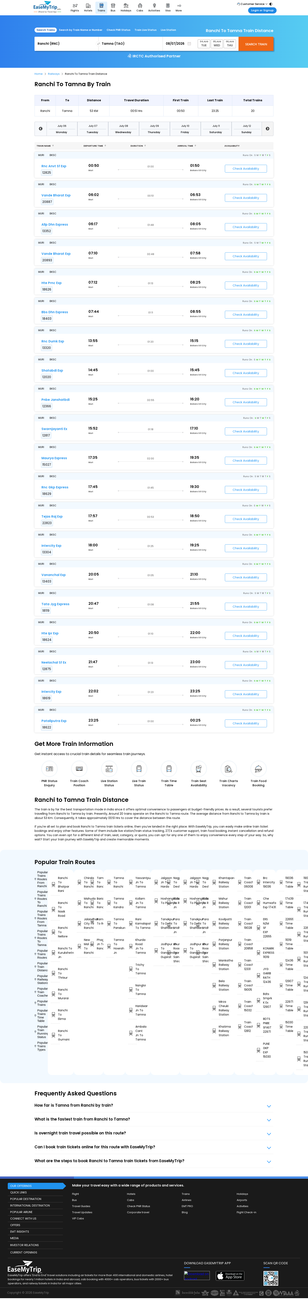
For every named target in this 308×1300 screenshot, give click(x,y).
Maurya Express (54, 458)
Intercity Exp (51, 546)
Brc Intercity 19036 (259, 882)
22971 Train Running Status (299, 1033)
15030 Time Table (281, 1026)
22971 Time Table (281, 1006)
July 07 (92, 126)
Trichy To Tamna (132, 969)
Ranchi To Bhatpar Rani (55, 884)
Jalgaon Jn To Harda (159, 882)
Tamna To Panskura (110, 923)
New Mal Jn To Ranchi (82, 946)
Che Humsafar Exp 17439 (259, 903)
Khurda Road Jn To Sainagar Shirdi (171, 952)
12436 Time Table (281, 964)
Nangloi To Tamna (132, 989)
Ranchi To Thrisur (55, 973)
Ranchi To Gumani (55, 1035)
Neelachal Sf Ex (53, 662)
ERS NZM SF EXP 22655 (259, 927)
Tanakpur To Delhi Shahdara (159, 923)
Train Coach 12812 (240, 1026)
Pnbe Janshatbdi (55, 400)
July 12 (247, 126)
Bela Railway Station (216, 985)
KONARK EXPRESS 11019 (259, 952)
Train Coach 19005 (240, 985)
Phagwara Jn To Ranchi (95, 944)
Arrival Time (186, 145)
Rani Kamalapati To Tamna (132, 923)
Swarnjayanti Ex (54, 429)
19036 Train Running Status (299, 884)
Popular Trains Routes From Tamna (41, 918)
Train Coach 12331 (240, 964)
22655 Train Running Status (299, 934)
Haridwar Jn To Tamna (132, 1010)
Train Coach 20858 (240, 944)
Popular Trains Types (41, 1046)
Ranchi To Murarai (55, 994)
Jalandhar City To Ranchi (82, 923)
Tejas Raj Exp (52, 516)
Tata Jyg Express (55, 604)
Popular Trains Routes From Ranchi (41, 879)
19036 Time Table (281, 882)
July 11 (216, 126)
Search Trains (46, 30)
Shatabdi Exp (52, 370)
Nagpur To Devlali (171, 882)
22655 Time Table (281, 923)
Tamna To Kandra (110, 903)
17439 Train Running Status (299, 909)
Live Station (168, 30)
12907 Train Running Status (299, 1008)
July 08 (123, 126)
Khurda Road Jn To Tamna (132, 946)
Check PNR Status (118, 30)
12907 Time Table (281, 985)
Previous (41, 129)
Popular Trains (41, 1002)
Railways (54, 74)
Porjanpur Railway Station (216, 944)
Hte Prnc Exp (51, 283)
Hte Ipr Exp (50, 633)
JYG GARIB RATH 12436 (259, 975)
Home (39, 74)
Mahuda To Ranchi (82, 903)
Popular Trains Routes (41, 954)
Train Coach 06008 (240, 882)
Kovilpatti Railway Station (216, 923)
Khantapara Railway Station (216, 882)
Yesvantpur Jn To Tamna (132, 882)
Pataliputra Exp (54, 721)
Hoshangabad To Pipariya (159, 901)
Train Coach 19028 (240, 923)
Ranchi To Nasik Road (55, 909)
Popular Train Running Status (41, 1032)
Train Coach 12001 (240, 903)
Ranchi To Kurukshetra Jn (55, 952)
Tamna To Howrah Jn (110, 946)
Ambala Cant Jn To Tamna (132, 1033)
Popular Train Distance (41, 966)
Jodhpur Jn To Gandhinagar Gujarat (159, 950)
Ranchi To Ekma (55, 1014)
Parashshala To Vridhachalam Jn (171, 925)
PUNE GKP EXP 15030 (259, 1050)
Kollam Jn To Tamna (132, 903)
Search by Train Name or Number (80, 30)
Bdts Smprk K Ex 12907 (259, 1000)
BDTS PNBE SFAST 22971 (259, 1025)
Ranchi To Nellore (55, 932)
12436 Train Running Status (299, 984)
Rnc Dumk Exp (52, 341)
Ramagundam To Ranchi (95, 921)
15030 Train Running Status (299, 1058)
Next (268, 129)
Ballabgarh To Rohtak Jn (171, 903)
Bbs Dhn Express (54, 312)
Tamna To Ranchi (95, 882)
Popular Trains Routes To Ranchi (41, 898)
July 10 (185, 126)
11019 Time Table (281, 944)
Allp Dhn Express (54, 224)
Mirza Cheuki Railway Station (216, 1008)
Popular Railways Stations (41, 979)
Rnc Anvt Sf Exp (53, 166)
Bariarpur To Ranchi (95, 903)
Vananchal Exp (53, 575)
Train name (45, 145)
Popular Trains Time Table (41, 1016)
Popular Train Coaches (41, 992)
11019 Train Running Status (299, 959)
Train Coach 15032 (240, 1006)
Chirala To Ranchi (82, 882)
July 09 (154, 126)
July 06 (61, 126)
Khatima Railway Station (216, 1031)
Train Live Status (145, 30)
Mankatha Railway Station (216, 964)
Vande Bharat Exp (56, 195)
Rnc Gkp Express (54, 487)
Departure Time (95, 145)
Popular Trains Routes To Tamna (41, 938)
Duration (138, 145)
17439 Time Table (281, 903)
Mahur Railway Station (216, 903)
